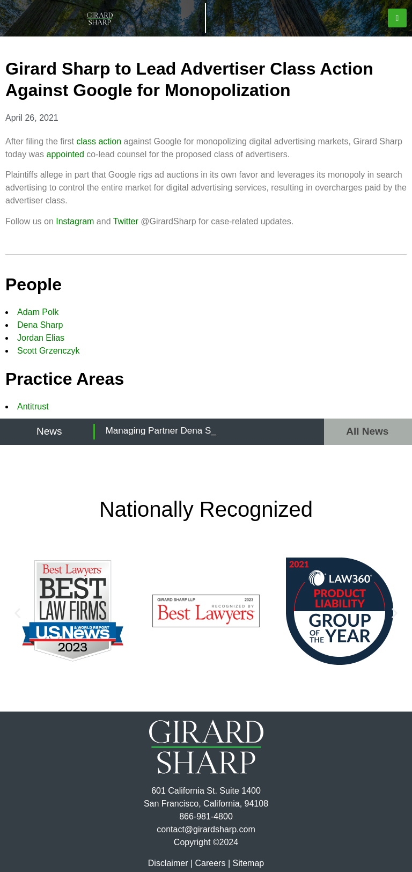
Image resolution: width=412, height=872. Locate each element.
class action (99, 141)
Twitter (125, 221)
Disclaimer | (170, 863)
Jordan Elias (40, 337)
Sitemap (248, 863)
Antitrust (33, 406)
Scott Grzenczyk (48, 350)
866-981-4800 (206, 816)
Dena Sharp (40, 324)
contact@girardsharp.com (206, 829)
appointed (65, 154)
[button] (397, 18)
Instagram (75, 221)
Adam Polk (37, 312)
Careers (210, 863)
